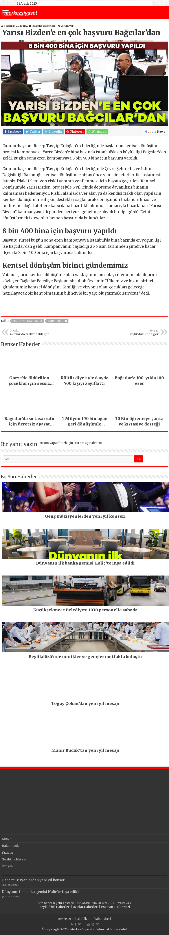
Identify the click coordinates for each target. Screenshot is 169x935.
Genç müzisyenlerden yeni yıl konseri (34, 880)
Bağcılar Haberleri (43, 25)
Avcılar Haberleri (85, 907)
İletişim (7, 866)
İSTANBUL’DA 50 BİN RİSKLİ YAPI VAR (104, 903)
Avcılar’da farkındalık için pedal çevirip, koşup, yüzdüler (32, 332)
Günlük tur (84, 919)
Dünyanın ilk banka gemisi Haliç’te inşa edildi (40, 892)
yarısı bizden (57, 321)
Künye (6, 839)
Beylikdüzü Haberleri (54, 907)
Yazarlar (8, 852)
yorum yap (67, 25)
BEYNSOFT (66, 919)
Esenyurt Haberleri (115, 907)
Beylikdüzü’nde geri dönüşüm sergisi (136, 332)
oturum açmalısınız (87, 443)
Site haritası (46, 903)
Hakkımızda (11, 846)
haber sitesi (102, 919)
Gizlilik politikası (14, 859)
